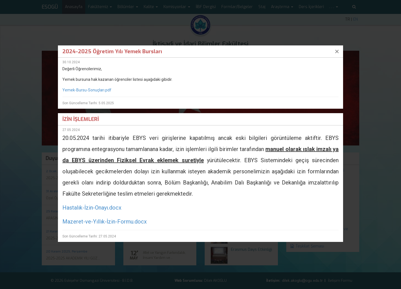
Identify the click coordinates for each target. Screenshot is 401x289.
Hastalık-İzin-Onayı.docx (91, 207)
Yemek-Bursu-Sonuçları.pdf (86, 90)
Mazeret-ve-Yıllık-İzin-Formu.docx (104, 221)
